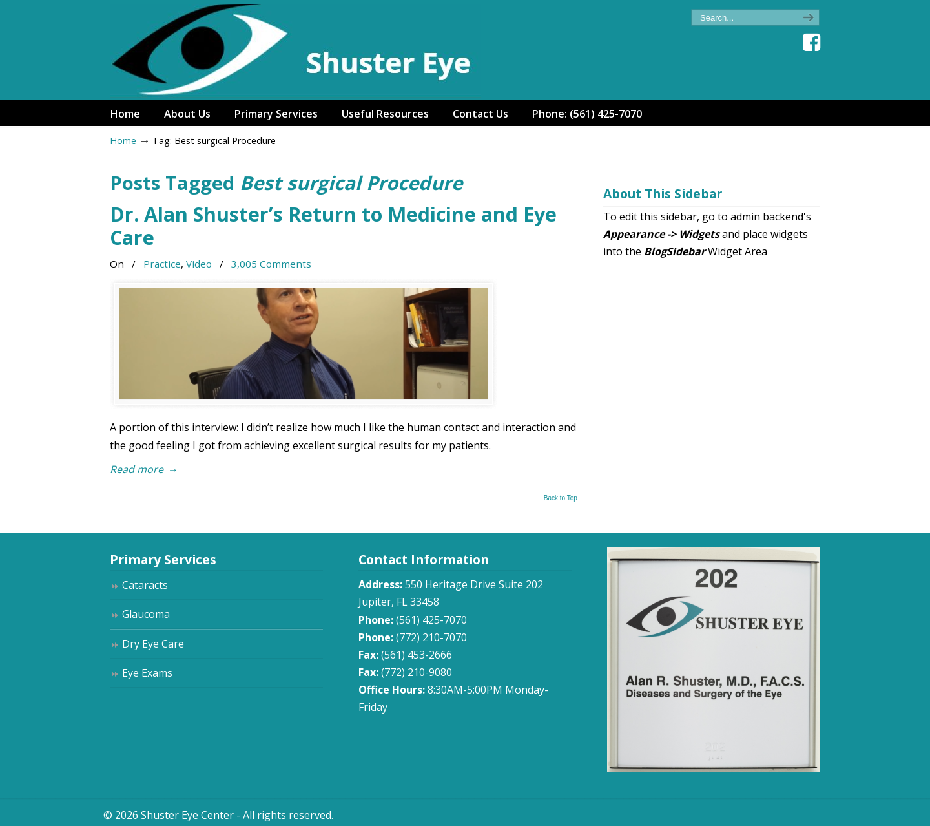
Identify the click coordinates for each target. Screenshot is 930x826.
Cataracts (145, 585)
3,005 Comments (271, 263)
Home (123, 140)
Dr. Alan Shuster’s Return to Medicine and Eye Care (333, 226)
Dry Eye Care (153, 644)
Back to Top (560, 498)
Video (199, 263)
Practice (162, 263)
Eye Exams (147, 673)
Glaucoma (146, 614)
